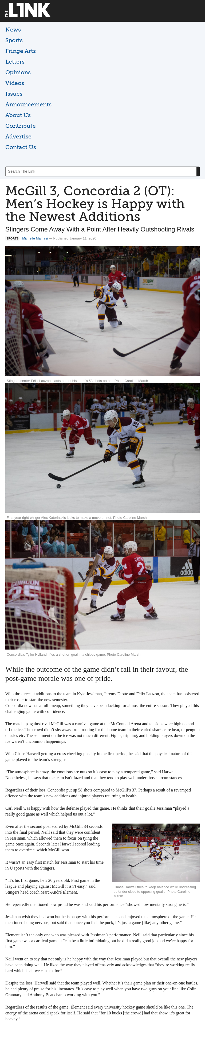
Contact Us (20, 147)
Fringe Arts (20, 51)
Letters (15, 61)
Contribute (20, 125)
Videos (14, 83)
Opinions (18, 72)
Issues (13, 93)
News (13, 29)
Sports (14, 40)
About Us (18, 115)
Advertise (18, 136)
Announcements (28, 104)
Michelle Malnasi (35, 238)
